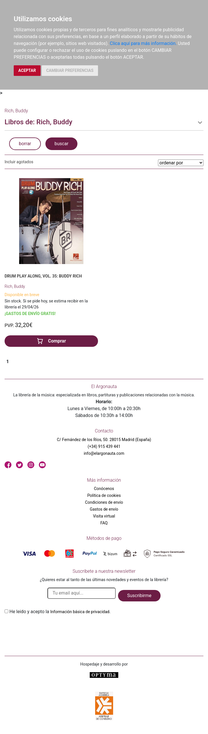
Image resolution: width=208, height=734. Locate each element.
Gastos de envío (104, 509)
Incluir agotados (19, 162)
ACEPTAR (27, 70)
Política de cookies (104, 495)
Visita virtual (104, 516)
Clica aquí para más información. (143, 43)
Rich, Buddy (15, 286)
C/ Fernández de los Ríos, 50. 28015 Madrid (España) (104, 439)
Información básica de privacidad (79, 611)
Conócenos (104, 488)
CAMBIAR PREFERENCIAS (69, 70)
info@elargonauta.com (104, 453)
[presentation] (48, 628)
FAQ (103, 523)
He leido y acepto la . (60, 611)
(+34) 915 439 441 (104, 446)
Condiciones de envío (104, 502)
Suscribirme (139, 595)
